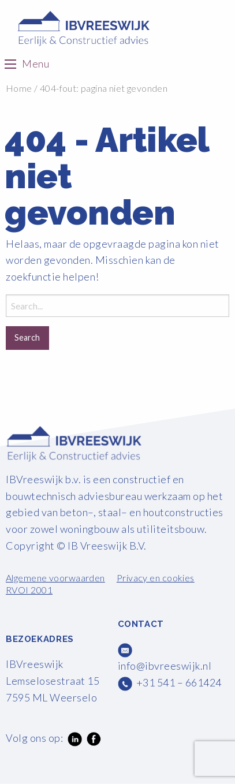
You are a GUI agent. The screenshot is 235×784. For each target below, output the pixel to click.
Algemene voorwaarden (55, 577)
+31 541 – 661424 (179, 682)
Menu (35, 63)
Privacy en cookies (156, 577)
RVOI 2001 (29, 589)
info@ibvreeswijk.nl (165, 665)
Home (19, 88)
